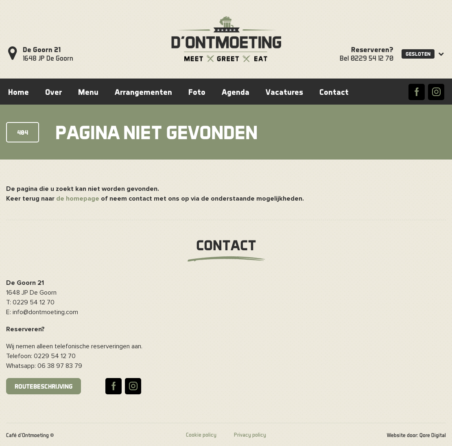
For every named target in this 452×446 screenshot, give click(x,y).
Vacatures (284, 91)
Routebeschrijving (43, 386)
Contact (334, 91)
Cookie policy (201, 434)
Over (53, 91)
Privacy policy (250, 434)
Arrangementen (143, 91)
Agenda (235, 91)
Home (18, 91)
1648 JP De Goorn (48, 53)
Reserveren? (372, 49)
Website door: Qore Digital (416, 435)
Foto (196, 91)
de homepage (77, 198)
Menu (88, 91)
